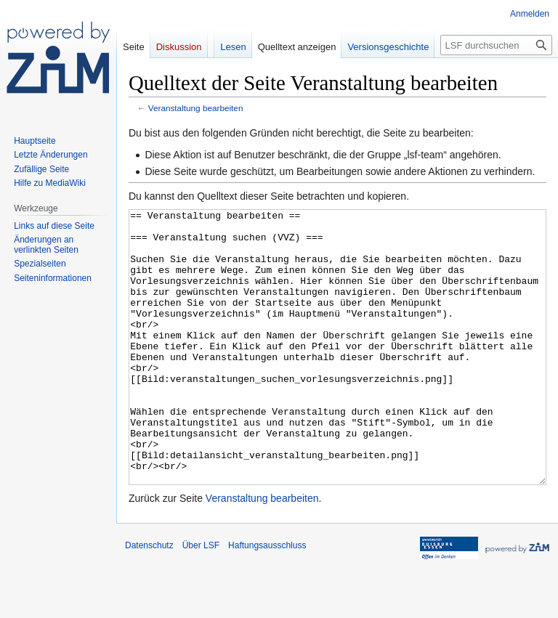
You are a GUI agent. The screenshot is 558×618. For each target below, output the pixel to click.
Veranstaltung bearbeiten (195, 108)
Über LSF (200, 600)
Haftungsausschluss (267, 600)
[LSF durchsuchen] (496, 45)
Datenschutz (149, 600)
